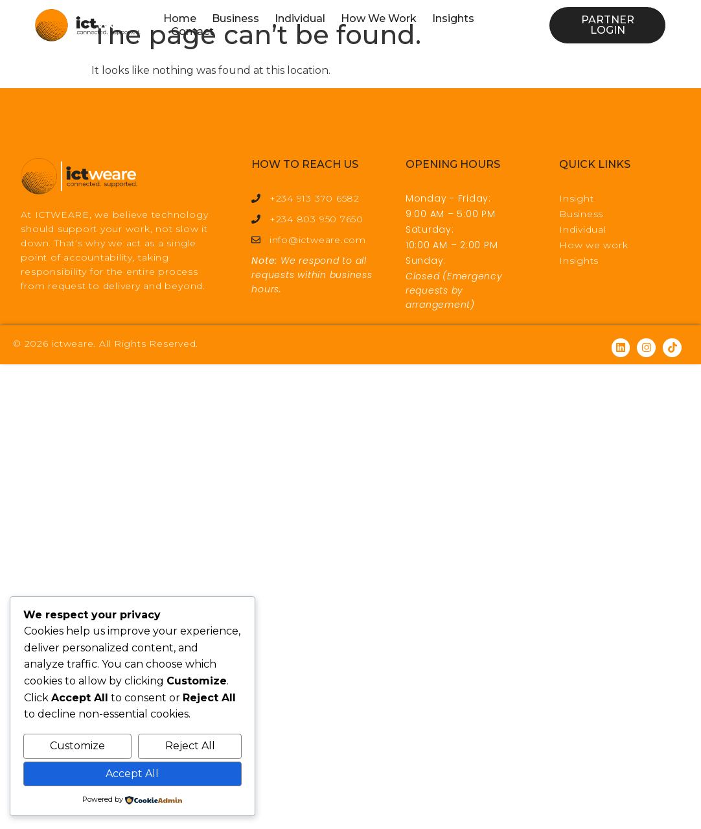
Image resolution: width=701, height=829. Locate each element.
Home (179, 18)
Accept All (132, 773)
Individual (300, 18)
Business (235, 18)
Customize (77, 746)
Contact (192, 31)
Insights (453, 18)
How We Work (379, 18)
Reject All (190, 746)
